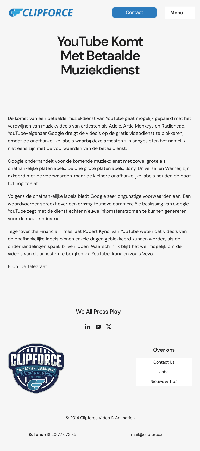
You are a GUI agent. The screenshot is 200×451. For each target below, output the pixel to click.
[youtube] (98, 326)
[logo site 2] (40, 6)
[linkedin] (87, 326)
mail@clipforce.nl (147, 434)
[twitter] (108, 326)
